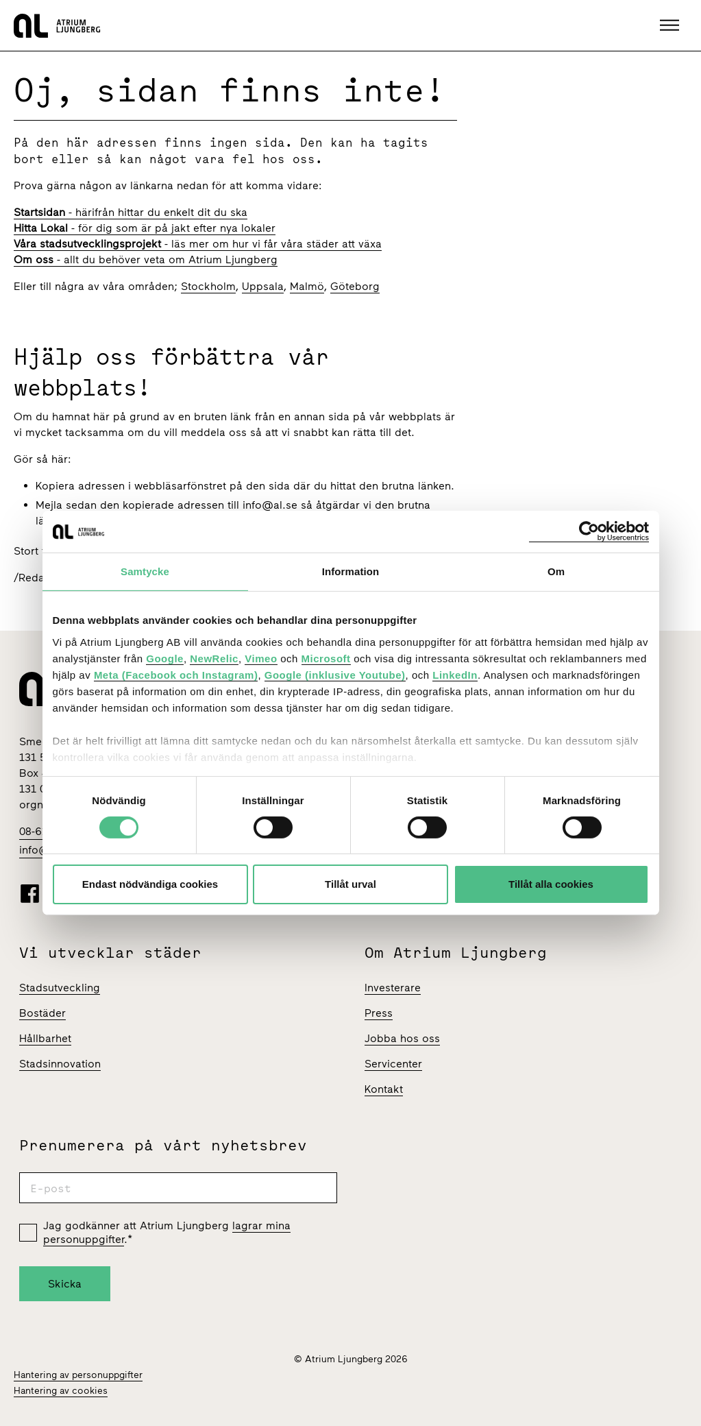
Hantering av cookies (61, 1391)
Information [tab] (351, 571)
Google (165, 658)
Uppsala (263, 286)
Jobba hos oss (402, 1038)
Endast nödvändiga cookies (150, 884)
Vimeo (261, 658)
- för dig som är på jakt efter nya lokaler (144, 227)
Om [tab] (556, 571)
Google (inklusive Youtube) (335, 674)
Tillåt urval (350, 884)
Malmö (307, 286)
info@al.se (270, 504)
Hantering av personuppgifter (78, 1375)
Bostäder (42, 1012)
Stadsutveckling (59, 987)
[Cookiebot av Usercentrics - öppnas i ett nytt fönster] (589, 531)
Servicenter (393, 1063)
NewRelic (214, 658)
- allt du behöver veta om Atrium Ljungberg (146, 259)
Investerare (393, 987)
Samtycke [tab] (145, 571)
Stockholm (208, 286)
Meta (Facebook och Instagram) (176, 674)
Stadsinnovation (60, 1063)
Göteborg (355, 286)
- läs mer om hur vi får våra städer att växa (198, 243)
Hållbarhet (45, 1038)
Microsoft (326, 658)
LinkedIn (455, 674)
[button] (671, 25)
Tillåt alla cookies (550, 884)
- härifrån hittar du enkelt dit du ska (130, 212)
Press (379, 1012)
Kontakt (384, 1089)
